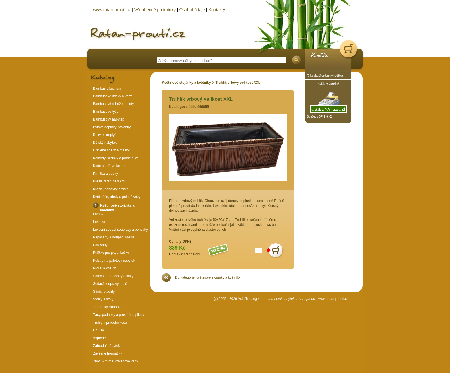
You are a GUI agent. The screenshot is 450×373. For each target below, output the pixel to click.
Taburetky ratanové (107, 307)
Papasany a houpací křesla (114, 237)
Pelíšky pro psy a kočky (111, 253)
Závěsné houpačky (107, 353)
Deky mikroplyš (104, 135)
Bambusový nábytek (108, 119)
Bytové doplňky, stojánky (112, 127)
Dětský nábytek (105, 143)
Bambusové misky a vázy (112, 96)
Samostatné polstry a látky (113, 276)
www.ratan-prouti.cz (333, 299)
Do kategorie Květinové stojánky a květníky (208, 277)
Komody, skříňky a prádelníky (115, 158)
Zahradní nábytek (106, 346)
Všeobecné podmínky (155, 9)
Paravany (100, 245)
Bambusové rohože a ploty (113, 104)
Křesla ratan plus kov (109, 181)
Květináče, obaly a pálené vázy (116, 197)
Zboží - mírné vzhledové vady (115, 361)
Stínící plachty (104, 292)
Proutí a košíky (104, 268)
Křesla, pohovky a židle (110, 189)
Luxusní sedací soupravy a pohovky (120, 230)
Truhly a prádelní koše (110, 322)
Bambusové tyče (106, 112)
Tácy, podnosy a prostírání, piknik (118, 315)
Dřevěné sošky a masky (111, 150)
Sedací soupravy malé (110, 284)
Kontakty (216, 9)
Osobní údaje (192, 9)
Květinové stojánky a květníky (187, 83)
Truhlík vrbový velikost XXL (237, 83)
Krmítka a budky (105, 174)
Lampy (98, 214)
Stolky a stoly (103, 299)
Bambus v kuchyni (107, 88)
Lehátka (99, 222)
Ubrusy (98, 330)
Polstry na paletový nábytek (114, 261)
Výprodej (99, 338)
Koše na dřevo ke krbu (110, 166)
